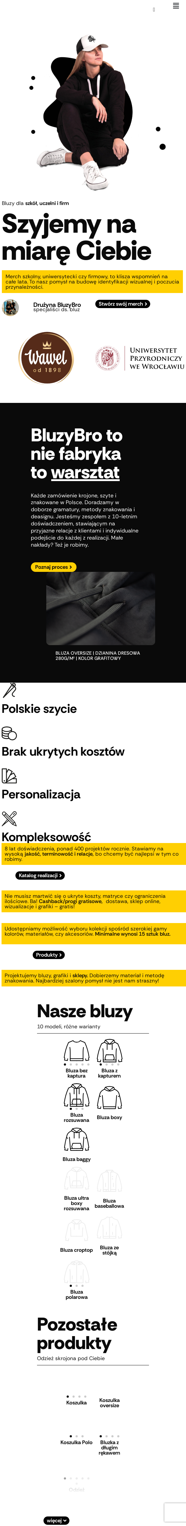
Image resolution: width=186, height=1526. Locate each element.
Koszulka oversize (109, 1392)
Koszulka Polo (76, 1431)
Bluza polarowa (77, 1284)
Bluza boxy (109, 1115)
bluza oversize (74, 653)
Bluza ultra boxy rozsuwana (76, 1197)
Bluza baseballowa (109, 1197)
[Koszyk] (154, 9)
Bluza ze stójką (109, 1242)
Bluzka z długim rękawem (109, 1437)
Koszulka (76, 1392)
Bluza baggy (77, 1154)
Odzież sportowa (76, 1482)
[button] (176, 6)
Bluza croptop (76, 1242)
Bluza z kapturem (109, 1073)
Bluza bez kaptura (77, 1073)
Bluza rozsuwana (76, 1115)
